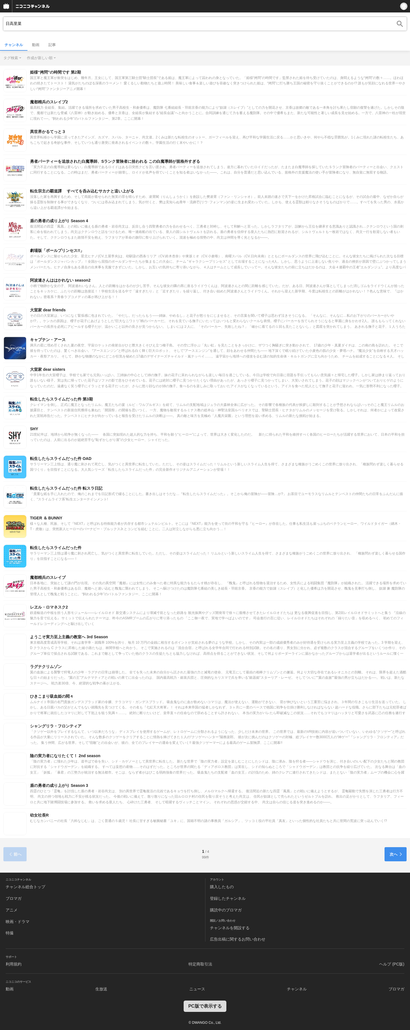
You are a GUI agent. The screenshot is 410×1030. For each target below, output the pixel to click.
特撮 (10, 933)
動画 (35, 45)
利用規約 (14, 964)
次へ (396, 854)
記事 (52, 45)
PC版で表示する (205, 1006)
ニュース (197, 989)
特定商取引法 (200, 964)
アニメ (12, 910)
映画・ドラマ (17, 921)
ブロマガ (14, 898)
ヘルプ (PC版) (391, 964)
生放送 (101, 989)
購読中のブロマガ (226, 910)
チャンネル (14, 45)
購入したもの (222, 887)
